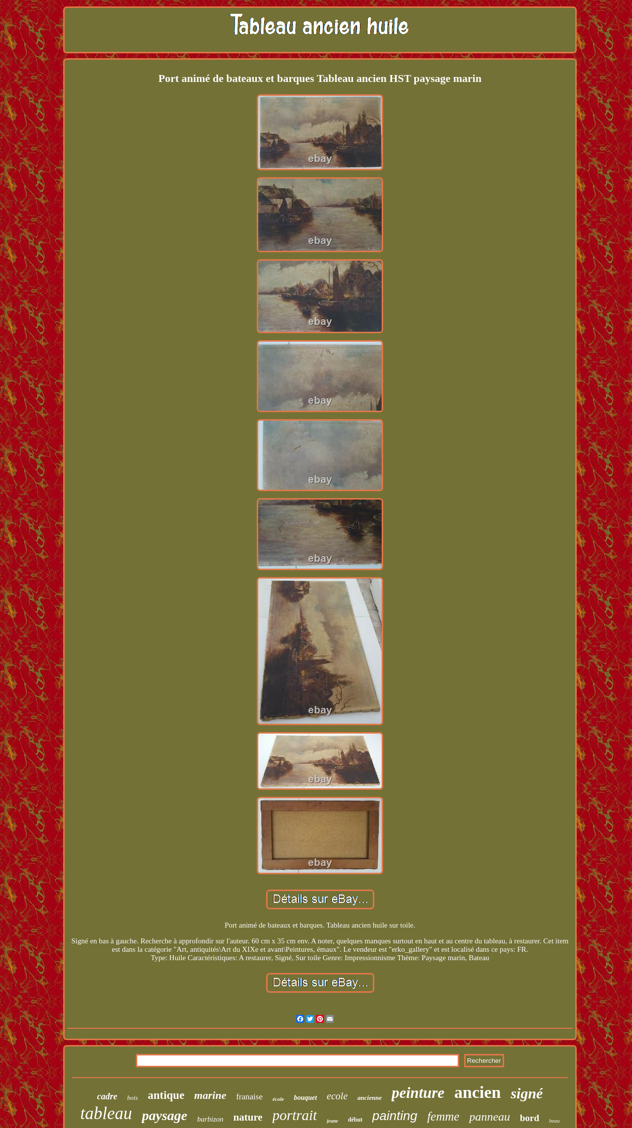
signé (527, 1093)
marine (210, 1095)
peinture (418, 1092)
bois (132, 1097)
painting (394, 1115)
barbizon (210, 1119)
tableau (106, 1113)
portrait (295, 1115)
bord (529, 1118)
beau (554, 1121)
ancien (477, 1092)
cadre (107, 1096)
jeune (332, 1121)
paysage (164, 1115)
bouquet (305, 1097)
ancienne (369, 1097)
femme (443, 1116)
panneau (489, 1116)
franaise (249, 1096)
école (278, 1099)
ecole (337, 1095)
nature (248, 1117)
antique (166, 1095)
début (355, 1119)
